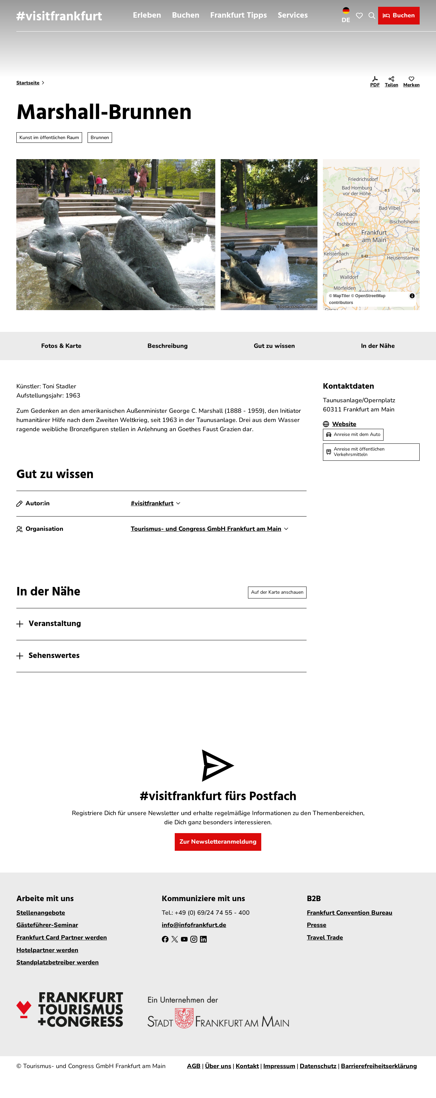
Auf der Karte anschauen (277, 592)
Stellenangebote (40, 913)
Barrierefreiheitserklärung (379, 1066)
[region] (371, 234)
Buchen (185, 15)
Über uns (218, 1066)
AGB (194, 1066)
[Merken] (411, 83)
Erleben (147, 15)
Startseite (28, 83)
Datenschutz (318, 1066)
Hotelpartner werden (47, 950)
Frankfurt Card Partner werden (61, 937)
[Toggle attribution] (412, 296)
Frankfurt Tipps (238, 15)
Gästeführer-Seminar (47, 925)
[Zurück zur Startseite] (59, 15)
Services (293, 15)
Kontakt (247, 1066)
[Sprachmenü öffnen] (346, 15)
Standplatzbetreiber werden (57, 962)
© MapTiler (339, 295)
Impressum (279, 1066)
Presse (316, 925)
